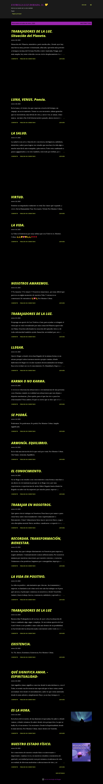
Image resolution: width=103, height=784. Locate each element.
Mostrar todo (85, 23)
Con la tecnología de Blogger (51, 779)
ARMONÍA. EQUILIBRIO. (29, 443)
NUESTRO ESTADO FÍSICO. (31, 744)
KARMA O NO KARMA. (28, 381)
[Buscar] (84, 5)
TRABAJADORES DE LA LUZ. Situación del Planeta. (32, 33)
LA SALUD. (19, 133)
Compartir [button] (14, 59)
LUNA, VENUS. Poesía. (28, 99)
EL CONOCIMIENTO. (26, 471)
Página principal (16, 13)
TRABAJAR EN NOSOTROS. (31, 504)
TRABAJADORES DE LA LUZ (31, 610)
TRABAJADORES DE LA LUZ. (32, 313)
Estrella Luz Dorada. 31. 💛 (29, 4)
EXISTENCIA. (21, 644)
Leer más (62, 59)
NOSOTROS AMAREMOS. (30, 283)
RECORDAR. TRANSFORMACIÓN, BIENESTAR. (36, 540)
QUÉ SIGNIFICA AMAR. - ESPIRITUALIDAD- (29, 674)
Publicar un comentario (27, 59)
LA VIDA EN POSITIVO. (28, 576)
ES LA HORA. (20, 710)
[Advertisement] (39, 78)
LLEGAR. (17, 347)
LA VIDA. (18, 225)
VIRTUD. (17, 197)
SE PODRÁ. (19, 415)
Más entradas (60, 773)
